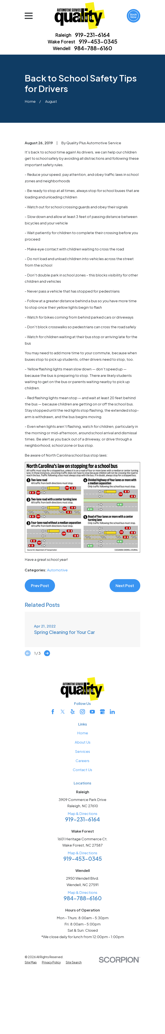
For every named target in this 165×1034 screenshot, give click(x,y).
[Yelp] (72, 783)
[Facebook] (52, 783)
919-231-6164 (92, 35)
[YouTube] (92, 783)
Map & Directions (82, 885)
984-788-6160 (93, 48)
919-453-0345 (98, 41)
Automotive (57, 642)
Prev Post (40, 657)
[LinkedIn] (112, 783)
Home (82, 804)
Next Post (125, 657)
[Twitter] (62, 783)
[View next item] (47, 725)
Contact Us (82, 841)
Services (82, 823)
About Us (82, 814)
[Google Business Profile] (102, 783)
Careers (82, 832)
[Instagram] (82, 783)
